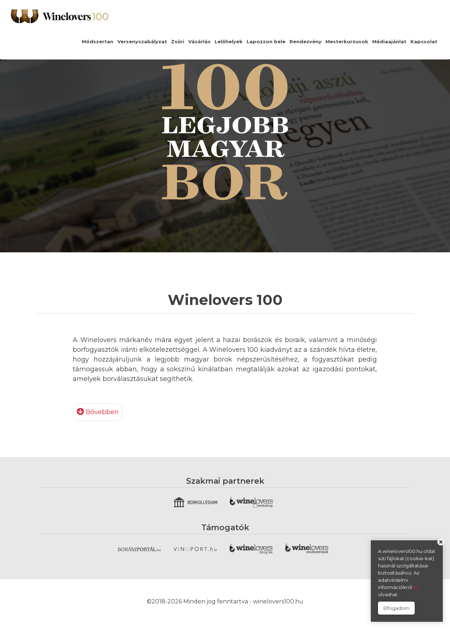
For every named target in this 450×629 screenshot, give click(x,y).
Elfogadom (396, 608)
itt (415, 587)
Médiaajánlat (389, 41)
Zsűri (177, 41)
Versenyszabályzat (142, 41)
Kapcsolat (423, 41)
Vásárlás (199, 41)
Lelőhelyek (229, 41)
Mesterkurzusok (346, 41)
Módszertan (97, 41)
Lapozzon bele (266, 41)
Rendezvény (305, 41)
